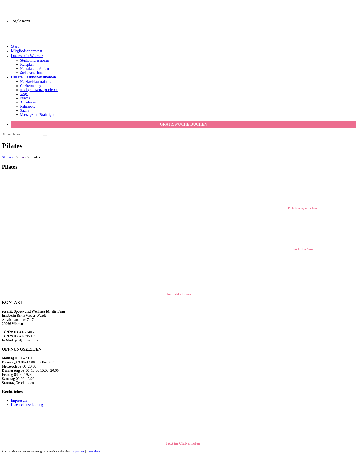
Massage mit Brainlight (37, 114)
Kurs (22, 157)
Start (15, 46)
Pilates (25, 98)
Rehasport (27, 106)
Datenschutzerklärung (27, 404)
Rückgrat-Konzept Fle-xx (39, 90)
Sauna (24, 110)
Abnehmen (28, 102)
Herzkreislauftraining (35, 82)
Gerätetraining (30, 86)
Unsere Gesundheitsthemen (33, 77)
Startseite (9, 157)
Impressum (19, 400)
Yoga (24, 94)
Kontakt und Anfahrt (35, 68)
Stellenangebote (31, 73)
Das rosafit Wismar (27, 56)
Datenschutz (93, 451)
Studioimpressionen (34, 60)
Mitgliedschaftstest (26, 51)
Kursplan (27, 64)
